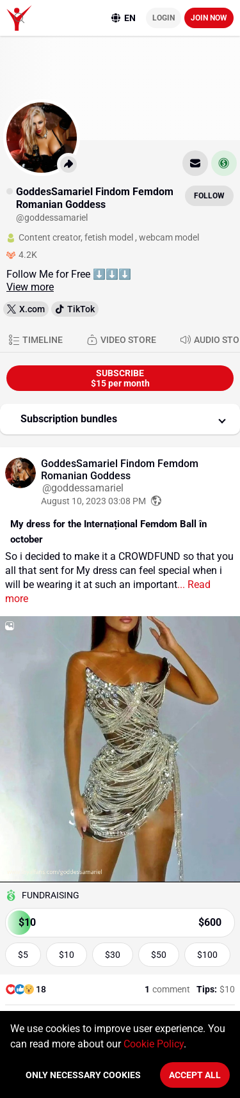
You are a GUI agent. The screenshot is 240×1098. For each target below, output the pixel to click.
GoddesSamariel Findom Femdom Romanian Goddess (119, 470)
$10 (66, 955)
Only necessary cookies (83, 1075)
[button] (120, 419)
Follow (209, 195)
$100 (207, 955)
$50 (158, 955)
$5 (23, 955)
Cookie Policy (154, 1044)
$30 (112, 955)
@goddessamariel (83, 488)
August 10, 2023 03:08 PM (93, 501)
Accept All (195, 1075)
